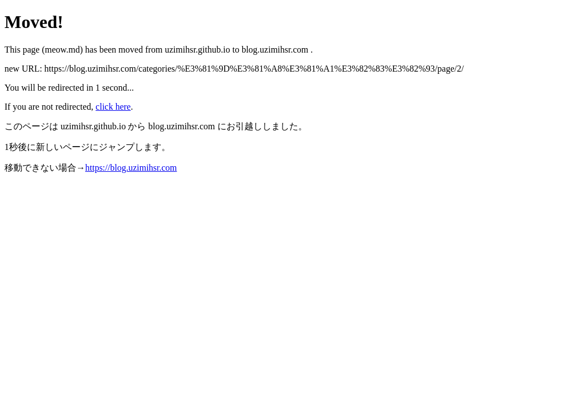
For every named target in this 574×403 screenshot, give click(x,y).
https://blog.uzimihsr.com (131, 167)
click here (113, 106)
